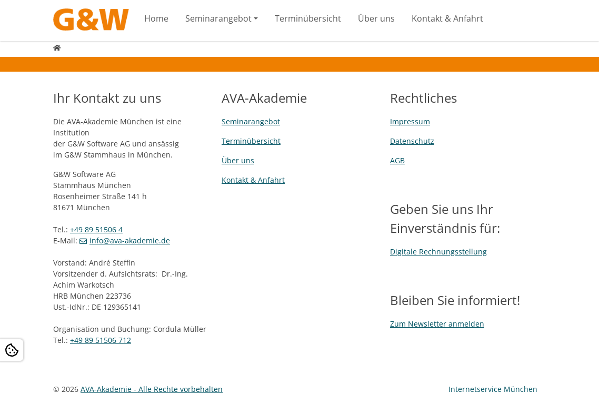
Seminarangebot (218, 18)
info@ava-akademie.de (129, 240)
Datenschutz (412, 141)
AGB (397, 160)
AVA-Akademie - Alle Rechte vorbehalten (152, 389)
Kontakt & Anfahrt (447, 18)
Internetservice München (492, 389)
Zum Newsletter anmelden (437, 324)
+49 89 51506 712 (100, 340)
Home (156, 18)
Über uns (376, 18)
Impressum (410, 121)
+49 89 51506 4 (96, 229)
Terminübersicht (308, 18)
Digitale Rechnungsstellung (438, 252)
